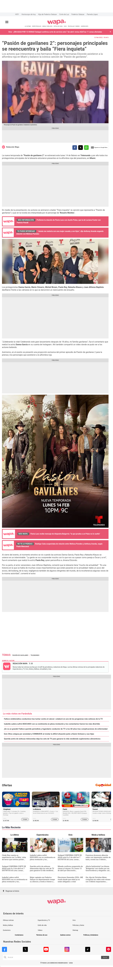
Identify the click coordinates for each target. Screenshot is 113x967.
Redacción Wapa (12, 147)
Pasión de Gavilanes (20, 655)
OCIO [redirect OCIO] (65, 26)
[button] (110, 32)
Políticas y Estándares (90, 935)
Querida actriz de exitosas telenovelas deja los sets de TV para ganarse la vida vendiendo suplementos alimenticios (52, 739)
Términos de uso (41, 935)
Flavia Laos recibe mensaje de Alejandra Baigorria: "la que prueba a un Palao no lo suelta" (65, 534)
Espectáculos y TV (44, 920)
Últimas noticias (8, 920)
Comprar (25, 819)
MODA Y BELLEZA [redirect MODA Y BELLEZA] (47, 26)
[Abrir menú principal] (6, 22)
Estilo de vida (42, 925)
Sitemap (75, 930)
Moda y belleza (8, 925)
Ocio (74, 920)
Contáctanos (19, 935)
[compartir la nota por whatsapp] (86, 147)
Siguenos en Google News (99, 147)
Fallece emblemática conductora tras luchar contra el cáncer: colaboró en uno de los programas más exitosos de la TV (53, 719)
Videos (40, 930)
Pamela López (92, 14)
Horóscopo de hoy (29, 14)
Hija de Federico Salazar (47, 14)
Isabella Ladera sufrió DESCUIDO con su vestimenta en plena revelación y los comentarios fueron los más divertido (52, 724)
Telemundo (35, 655)
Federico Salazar (78, 14)
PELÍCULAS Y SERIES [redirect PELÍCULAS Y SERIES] (74, 26)
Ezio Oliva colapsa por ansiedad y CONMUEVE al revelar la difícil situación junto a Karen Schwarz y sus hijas (49, 734)
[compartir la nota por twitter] (80, 147)
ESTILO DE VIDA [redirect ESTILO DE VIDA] (58, 26)
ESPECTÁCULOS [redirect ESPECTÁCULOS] (36, 26)
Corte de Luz (64, 14)
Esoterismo (7, 930)
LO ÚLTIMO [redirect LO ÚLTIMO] (28, 26)
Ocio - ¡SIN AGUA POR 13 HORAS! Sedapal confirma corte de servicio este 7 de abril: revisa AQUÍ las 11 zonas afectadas (55, 32)
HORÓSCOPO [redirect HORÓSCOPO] (84, 26)
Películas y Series (78, 925)
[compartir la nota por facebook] (74, 147)
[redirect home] (56, 24)
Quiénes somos (65, 935)
